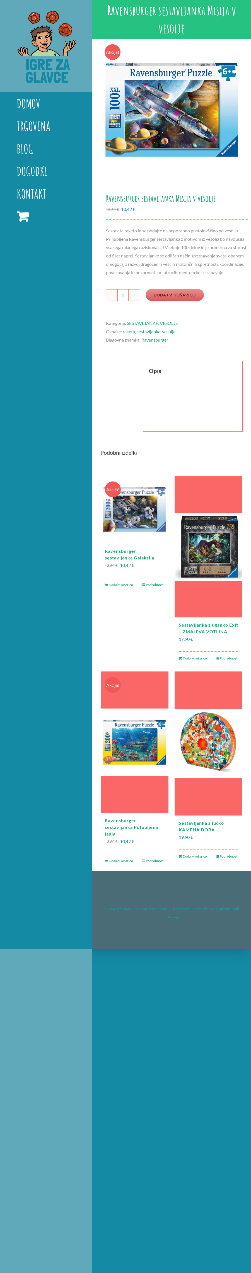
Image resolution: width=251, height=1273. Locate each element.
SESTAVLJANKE (142, 323)
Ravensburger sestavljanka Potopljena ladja (131, 827)
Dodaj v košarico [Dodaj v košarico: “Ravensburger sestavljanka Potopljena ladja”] (121, 861)
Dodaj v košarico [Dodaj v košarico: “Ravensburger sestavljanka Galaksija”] (121, 585)
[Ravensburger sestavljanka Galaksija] (134, 510)
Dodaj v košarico (175, 295)
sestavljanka (148, 331)
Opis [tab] (110, 367)
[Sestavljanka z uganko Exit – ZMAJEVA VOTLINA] (208, 546)
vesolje (168, 331)
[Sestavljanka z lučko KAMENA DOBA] (208, 743)
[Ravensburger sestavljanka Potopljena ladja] (134, 742)
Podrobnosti (155, 585)
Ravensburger (154, 339)
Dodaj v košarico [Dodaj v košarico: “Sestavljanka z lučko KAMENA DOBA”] (195, 856)
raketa (129, 331)
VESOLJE (169, 323)
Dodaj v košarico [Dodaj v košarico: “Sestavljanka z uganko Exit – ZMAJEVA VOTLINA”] (195, 658)
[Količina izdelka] (123, 295)
